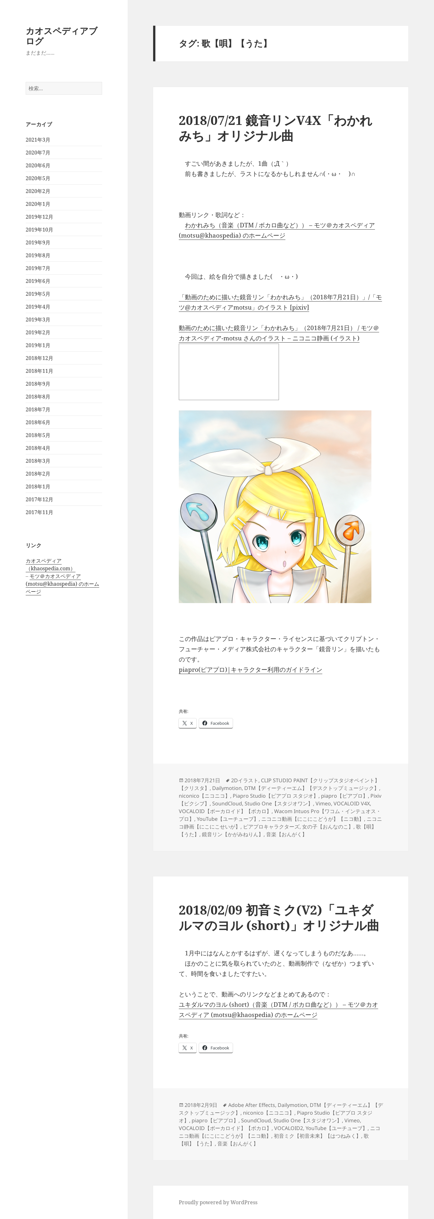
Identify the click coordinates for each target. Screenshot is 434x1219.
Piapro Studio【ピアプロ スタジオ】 (275, 795)
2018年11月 (39, 370)
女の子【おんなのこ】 (327, 826)
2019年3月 (38, 319)
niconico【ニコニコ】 (204, 795)
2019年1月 (38, 345)
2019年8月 (38, 255)
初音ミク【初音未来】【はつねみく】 (317, 1135)
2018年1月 (38, 486)
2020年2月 (38, 191)
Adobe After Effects (251, 1105)
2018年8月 (38, 396)
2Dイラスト (244, 780)
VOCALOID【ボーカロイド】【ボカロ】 (225, 811)
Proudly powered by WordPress (218, 1202)
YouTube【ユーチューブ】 (228, 818)
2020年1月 (38, 203)
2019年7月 (38, 268)
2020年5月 (38, 178)
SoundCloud (227, 803)
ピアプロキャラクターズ (271, 826)
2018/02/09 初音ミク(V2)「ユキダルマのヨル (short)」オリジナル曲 (279, 917)
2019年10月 (39, 229)
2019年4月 (38, 306)
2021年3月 (38, 139)
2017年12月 (39, 499)
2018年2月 (38, 473)
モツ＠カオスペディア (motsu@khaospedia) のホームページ (62, 584)
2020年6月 (38, 165)
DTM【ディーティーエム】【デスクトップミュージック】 (311, 788)
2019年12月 (39, 216)
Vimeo (323, 803)
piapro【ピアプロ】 (344, 795)
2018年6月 (38, 422)
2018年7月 (38, 409)
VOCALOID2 (288, 1128)
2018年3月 (38, 460)
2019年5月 (38, 293)
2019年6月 (38, 281)
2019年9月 (38, 242)
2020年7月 (38, 152)
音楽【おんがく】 (286, 834)
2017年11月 (39, 512)
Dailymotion (227, 788)
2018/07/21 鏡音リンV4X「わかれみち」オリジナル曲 (275, 127)
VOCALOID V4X (352, 803)
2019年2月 (38, 332)
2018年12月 (39, 358)
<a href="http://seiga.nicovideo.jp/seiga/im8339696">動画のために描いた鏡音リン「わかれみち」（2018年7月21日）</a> (229, 372)
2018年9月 (38, 383)
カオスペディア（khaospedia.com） (50, 564)
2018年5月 (38, 435)
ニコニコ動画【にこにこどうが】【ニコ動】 (312, 818)
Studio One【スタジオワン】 (279, 803)
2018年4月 (38, 448)
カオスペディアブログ (62, 36)
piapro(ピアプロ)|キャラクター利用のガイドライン (250, 669)
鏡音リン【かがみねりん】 (233, 834)
